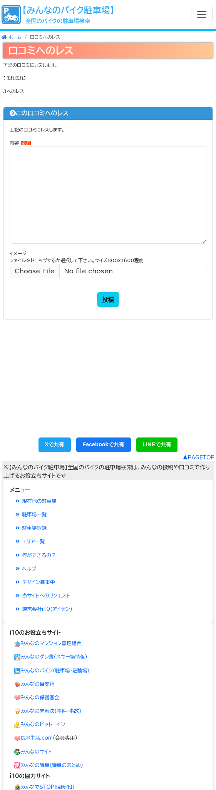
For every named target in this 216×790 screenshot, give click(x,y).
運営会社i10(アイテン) (43, 609)
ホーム (12, 37)
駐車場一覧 (30, 514)
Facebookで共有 (103, 444)
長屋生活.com (36, 737)
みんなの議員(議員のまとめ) (51, 765)
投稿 (108, 299)
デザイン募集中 (34, 582)
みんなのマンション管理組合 (50, 643)
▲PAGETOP (198, 457)
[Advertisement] (108, 382)
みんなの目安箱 (37, 684)
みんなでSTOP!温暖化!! (47, 787)
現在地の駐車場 (35, 501)
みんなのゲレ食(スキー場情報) (53, 656)
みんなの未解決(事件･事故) (50, 711)
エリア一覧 (29, 541)
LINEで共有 (156, 444)
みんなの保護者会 (39, 697)
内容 (20, 142)
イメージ (18, 253)
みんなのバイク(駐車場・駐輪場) (55, 670)
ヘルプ (25, 568)
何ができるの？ (35, 555)
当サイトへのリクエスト (42, 595)
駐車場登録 (30, 528)
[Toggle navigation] (202, 14)
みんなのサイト (36, 751)
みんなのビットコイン (42, 724)
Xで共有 (55, 444)
